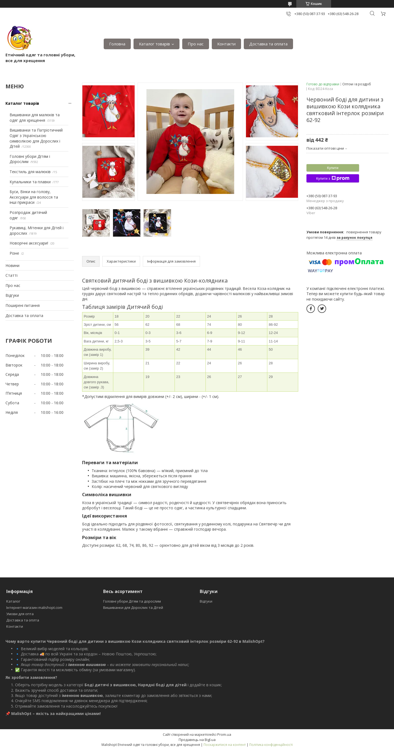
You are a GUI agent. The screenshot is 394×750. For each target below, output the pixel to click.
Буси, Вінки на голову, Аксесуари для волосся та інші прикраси (34, 197)
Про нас (196, 43)
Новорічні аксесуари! (29, 243)
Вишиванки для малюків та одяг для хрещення (35, 117)
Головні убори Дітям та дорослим (132, 601)
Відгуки (12, 295)
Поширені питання (22, 305)
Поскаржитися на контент (225, 744)
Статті (11, 275)
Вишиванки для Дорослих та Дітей (133, 607)
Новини (12, 265)
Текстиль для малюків (30, 171)
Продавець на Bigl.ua (197, 739)
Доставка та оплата (268, 43)
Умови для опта (20, 613)
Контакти (226, 43)
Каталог (13, 601)
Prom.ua (224, 734)
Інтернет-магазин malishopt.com (34, 607)
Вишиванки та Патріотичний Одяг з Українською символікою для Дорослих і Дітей (36, 138)
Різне (14, 253)
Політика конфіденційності (271, 744)
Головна (117, 43)
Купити (332, 168)
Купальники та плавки (30, 181)
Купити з (332, 178)
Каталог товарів (154, 43)
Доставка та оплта (22, 620)
